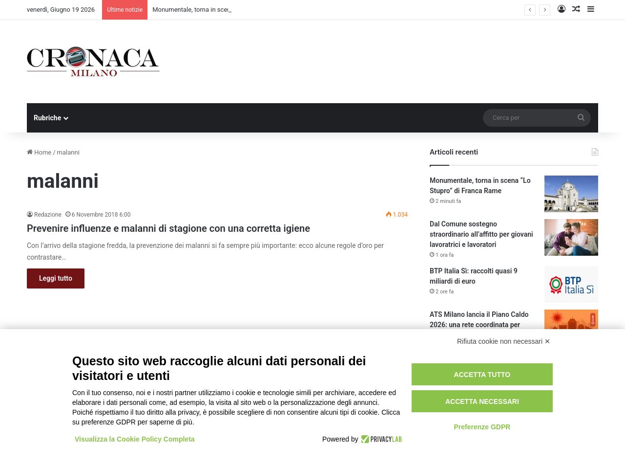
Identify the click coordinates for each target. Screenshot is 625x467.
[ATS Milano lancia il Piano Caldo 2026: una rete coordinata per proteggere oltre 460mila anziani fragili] (571, 328)
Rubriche (47, 118)
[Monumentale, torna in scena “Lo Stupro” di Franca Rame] (571, 194)
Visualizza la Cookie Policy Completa (135, 439)
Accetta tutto (482, 374)
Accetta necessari (482, 401)
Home (39, 152)
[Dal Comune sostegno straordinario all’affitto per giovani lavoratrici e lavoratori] (571, 237)
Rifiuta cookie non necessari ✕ (503, 341)
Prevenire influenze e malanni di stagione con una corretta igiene (168, 228)
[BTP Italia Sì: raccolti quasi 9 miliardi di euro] (571, 284)
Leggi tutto (55, 278)
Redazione (48, 214)
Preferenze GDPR (482, 427)
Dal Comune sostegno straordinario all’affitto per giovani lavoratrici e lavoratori (481, 234)
